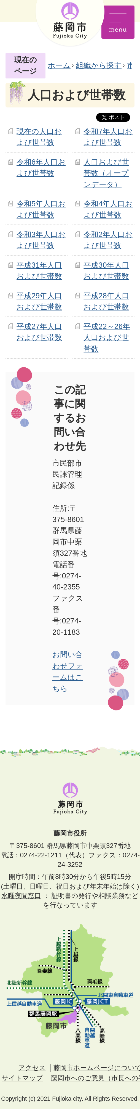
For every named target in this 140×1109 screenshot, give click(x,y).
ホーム (59, 65)
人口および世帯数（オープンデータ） (106, 173)
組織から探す (99, 65)
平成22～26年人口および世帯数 (107, 337)
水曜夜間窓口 (21, 895)
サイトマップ (22, 1078)
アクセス (32, 1067)
